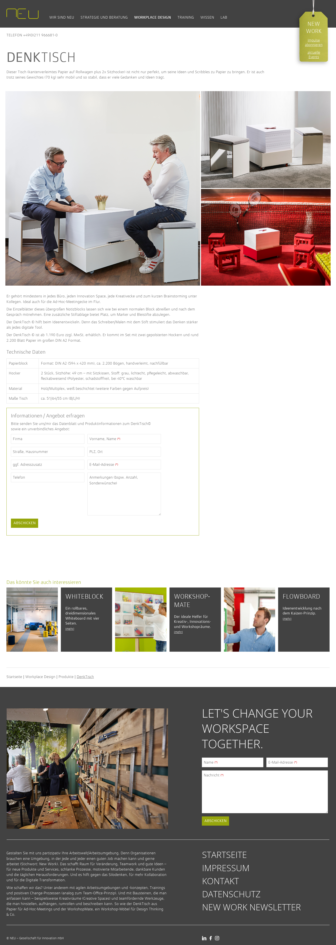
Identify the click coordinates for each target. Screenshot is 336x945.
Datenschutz (231, 894)
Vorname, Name (104, 439)
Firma (17, 439)
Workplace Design (152, 17)
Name (211, 762)
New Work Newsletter (251, 907)
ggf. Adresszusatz (27, 464)
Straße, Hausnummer (30, 452)
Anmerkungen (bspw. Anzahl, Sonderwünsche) (113, 480)
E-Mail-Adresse (103, 464)
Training (185, 17)
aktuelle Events (314, 54)
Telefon (19, 477)
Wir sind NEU (61, 17)
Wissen (207, 17)
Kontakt (220, 881)
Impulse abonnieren (313, 42)
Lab (223, 17)
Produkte (66, 677)
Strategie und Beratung (104, 17)
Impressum (226, 868)
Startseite (14, 677)
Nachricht (214, 775)
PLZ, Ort (96, 452)
